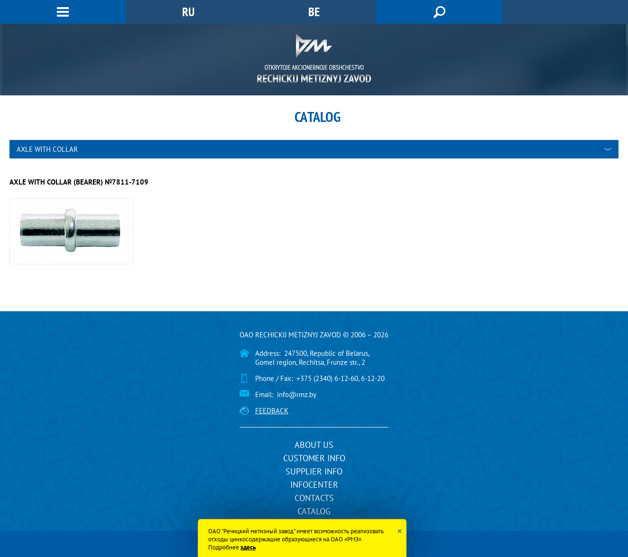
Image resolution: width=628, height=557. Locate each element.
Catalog (314, 511)
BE (314, 11)
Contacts (314, 497)
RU (188, 11)
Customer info (314, 458)
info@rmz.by (296, 394)
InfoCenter (314, 484)
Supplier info (314, 471)
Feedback (271, 410)
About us (314, 444)
